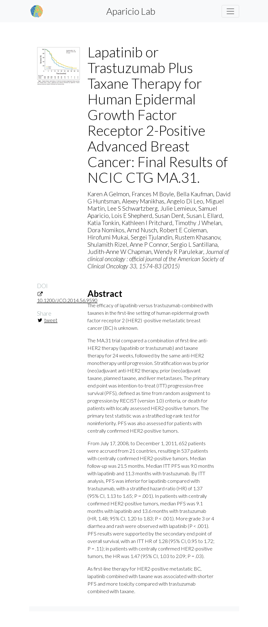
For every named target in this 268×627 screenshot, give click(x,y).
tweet (50, 320)
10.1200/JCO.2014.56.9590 (67, 300)
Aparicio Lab (130, 11)
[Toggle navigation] (230, 11)
